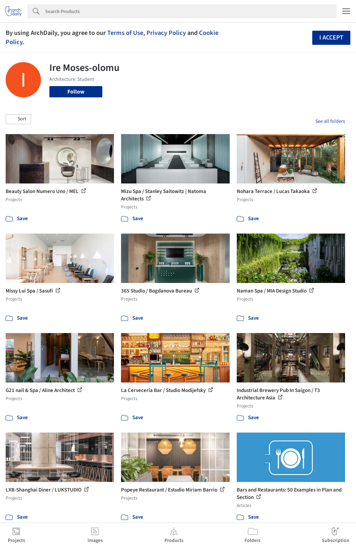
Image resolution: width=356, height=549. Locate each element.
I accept (331, 37)
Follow (75, 92)
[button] (18, 119)
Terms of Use (125, 32)
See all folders (330, 121)
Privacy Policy (166, 32)
